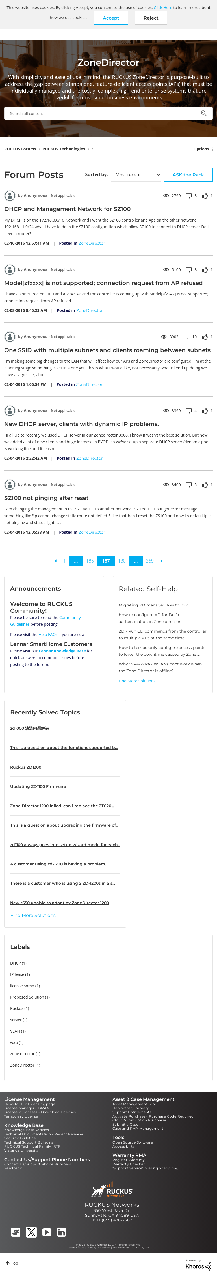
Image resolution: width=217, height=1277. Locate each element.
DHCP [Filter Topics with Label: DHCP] (15, 963)
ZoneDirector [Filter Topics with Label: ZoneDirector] (22, 1065)
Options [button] (201, 149)
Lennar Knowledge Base (62, 651)
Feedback (13, 1168)
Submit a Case (125, 1124)
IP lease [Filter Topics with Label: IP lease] (17, 974)
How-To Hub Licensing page (29, 1104)
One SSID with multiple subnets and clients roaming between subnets (107, 350)
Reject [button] (151, 18)
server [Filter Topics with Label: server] (16, 1019)
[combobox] (108, 113)
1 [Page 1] (64, 561)
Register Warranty (128, 1160)
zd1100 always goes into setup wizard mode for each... (65, 844)
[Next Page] (161, 561)
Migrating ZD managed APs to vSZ (153, 605)
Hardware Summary (130, 1108)
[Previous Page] (55, 561)
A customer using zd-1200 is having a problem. (58, 864)
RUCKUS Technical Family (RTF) (33, 1146)
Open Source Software (132, 1142)
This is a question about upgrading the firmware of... (64, 825)
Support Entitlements (131, 1112)
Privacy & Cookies (98, 1247)
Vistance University (21, 1150)
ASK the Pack (188, 175)
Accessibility (123, 1146)
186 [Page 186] (90, 561)
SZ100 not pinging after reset (46, 498)
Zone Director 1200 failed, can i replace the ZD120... (62, 805)
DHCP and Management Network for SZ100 (67, 209)
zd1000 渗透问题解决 (29, 728)
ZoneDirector (92, 243)
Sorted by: (96, 174)
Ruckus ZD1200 (25, 767)
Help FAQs (48, 634)
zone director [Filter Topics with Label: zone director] (22, 1053)
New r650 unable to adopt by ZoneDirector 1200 (59, 902)
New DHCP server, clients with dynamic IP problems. (81, 424)
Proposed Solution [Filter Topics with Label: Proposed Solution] (27, 997)
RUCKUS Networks (112, 1204)
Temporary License (21, 1116)
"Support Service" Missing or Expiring (145, 1168)
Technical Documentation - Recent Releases (44, 1134)
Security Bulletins (20, 1138)
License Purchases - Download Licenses (40, 1112)
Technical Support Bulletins (28, 1142)
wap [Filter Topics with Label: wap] (14, 1042)
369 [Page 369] (150, 561)
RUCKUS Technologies (63, 149)
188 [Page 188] (122, 561)
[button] (111, 18)
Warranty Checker (128, 1164)
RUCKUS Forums (20, 149)
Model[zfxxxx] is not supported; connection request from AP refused (103, 283)
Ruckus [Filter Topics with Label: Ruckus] (16, 1008)
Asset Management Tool (134, 1104)
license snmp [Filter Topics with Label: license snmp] (22, 985)
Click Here (163, 7)
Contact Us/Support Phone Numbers (37, 1164)
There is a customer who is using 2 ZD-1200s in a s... (62, 883)
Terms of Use (75, 1247)
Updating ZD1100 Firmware (38, 786)
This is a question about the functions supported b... (64, 747)
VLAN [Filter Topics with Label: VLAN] (15, 1031)
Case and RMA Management (137, 1128)
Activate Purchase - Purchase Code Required (153, 1116)
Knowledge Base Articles (26, 1130)
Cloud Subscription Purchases (139, 1120)
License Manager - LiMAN (27, 1108)
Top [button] (14, 1263)
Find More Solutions (137, 681)
